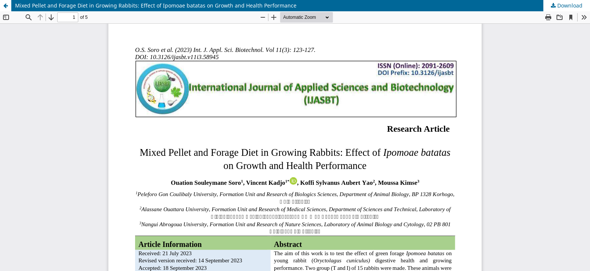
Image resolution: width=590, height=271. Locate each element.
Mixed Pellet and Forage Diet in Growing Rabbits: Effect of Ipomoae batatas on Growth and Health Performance (156, 5)
